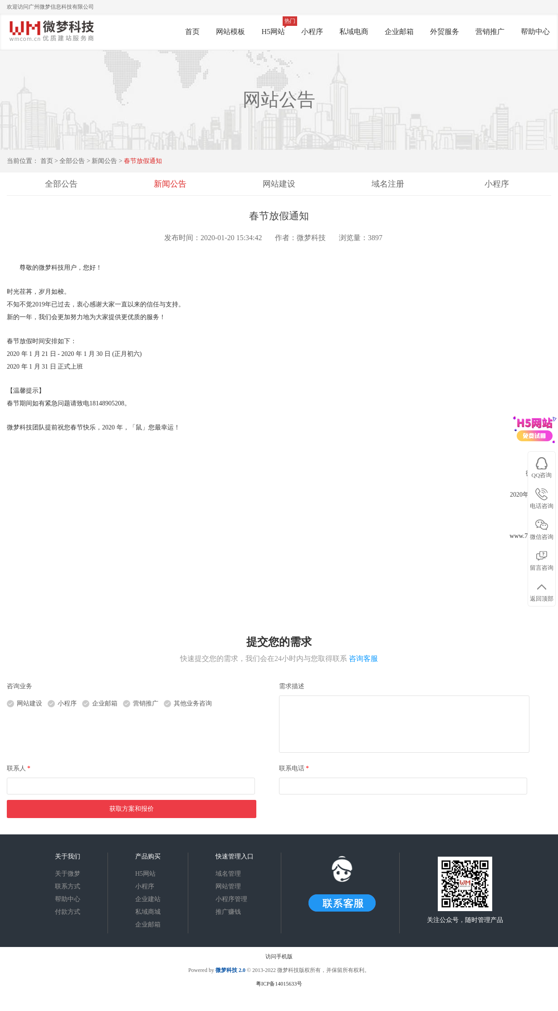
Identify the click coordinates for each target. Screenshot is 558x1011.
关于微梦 (67, 873)
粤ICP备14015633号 (279, 984)
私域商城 (148, 911)
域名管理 (228, 873)
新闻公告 (105, 161)
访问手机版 (279, 956)
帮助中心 (535, 31)
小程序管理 (231, 899)
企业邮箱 (399, 31)
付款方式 (67, 911)
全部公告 (72, 161)
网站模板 (230, 31)
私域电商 (353, 31)
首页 (192, 31)
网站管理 (228, 886)
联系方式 (67, 886)
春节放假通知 (143, 161)
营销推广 (489, 31)
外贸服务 (444, 31)
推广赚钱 (228, 911)
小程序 (312, 31)
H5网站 (273, 31)
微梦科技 (226, 970)
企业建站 (148, 899)
